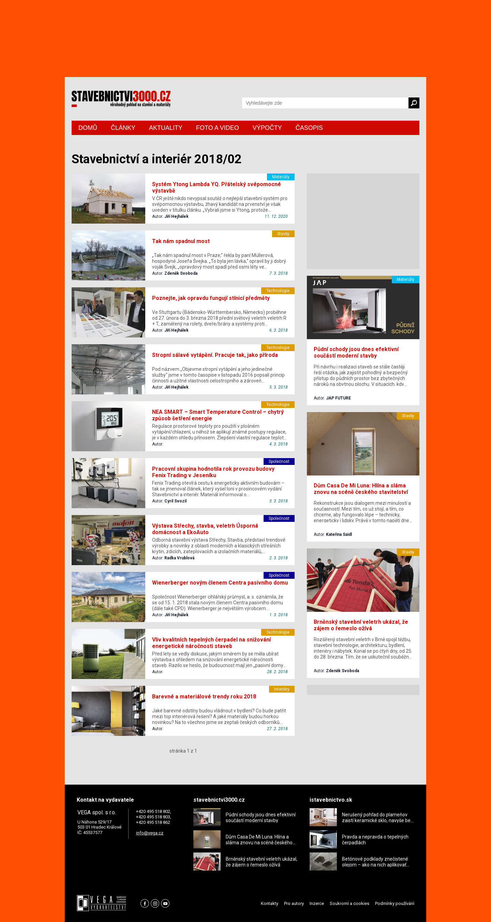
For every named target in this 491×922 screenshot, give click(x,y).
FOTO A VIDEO (217, 127)
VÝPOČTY (267, 127)
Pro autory (294, 903)
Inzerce (317, 903)
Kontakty (269, 903)
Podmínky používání (394, 903)
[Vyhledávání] (325, 102)
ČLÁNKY (123, 127)
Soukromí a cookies (349, 903)
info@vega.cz (149, 832)
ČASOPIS (309, 127)
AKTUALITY (165, 127)
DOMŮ (87, 127)
